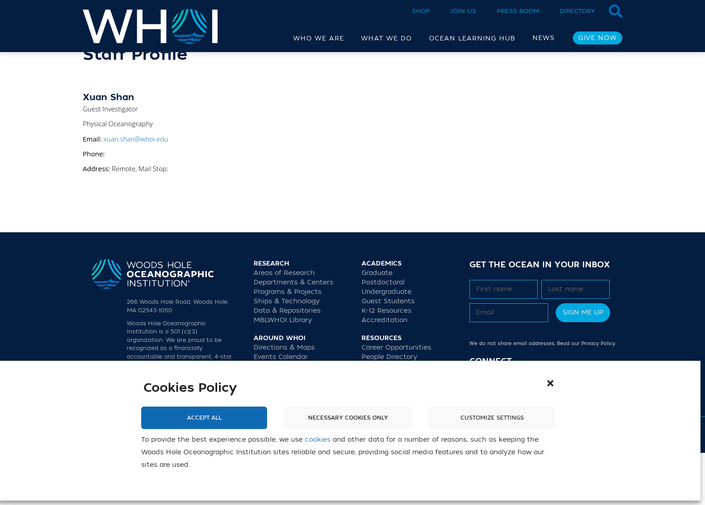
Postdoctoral (383, 334)
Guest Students (388, 353)
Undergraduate (386, 344)
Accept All (204, 417)
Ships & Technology (287, 353)
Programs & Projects (287, 344)
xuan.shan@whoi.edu (135, 190)
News (543, 38)
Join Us (463, 11)
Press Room (518, 11)
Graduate (377, 325)
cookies (317, 439)
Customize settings (492, 417)
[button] (550, 383)
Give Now (597, 38)
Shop (421, 11)
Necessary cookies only (348, 417)
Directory (577, 11)
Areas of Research (284, 325)
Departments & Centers (293, 334)
